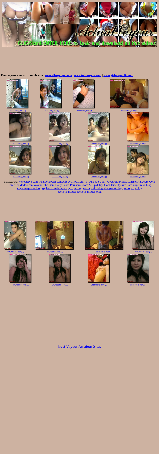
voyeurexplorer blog (29, 188)
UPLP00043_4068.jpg (21, 285)
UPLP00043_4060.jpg (21, 177)
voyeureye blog (142, 185)
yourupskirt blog (93, 188)
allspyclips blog (72, 188)
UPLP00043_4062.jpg (99, 177)
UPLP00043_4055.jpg (129, 111)
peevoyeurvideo (66, 191)
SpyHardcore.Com (144, 181)
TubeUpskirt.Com (121, 185)
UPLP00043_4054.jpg (84, 111)
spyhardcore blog (52, 188)
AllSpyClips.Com (72, 181)
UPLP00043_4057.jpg (60, 144)
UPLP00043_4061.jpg (60, 177)
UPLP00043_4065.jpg (55, 252)
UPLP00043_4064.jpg (15, 252)
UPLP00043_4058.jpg (99, 144)
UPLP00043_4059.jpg (138, 144)
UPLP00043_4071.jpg (138, 285)
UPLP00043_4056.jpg (21, 144)
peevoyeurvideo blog (89, 191)
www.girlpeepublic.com (118, 75)
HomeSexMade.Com (20, 185)
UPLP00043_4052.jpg (18, 111)
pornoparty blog (132, 188)
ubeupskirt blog (113, 188)
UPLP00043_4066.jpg (104, 252)
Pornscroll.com (79, 185)
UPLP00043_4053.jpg (51, 111)
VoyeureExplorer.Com (119, 181)
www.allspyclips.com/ (58, 75)
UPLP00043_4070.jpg (99, 285)
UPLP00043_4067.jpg (143, 252)
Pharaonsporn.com (50, 181)
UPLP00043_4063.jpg (138, 177)
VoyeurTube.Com (94, 181)
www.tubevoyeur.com (87, 75)
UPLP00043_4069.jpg (60, 285)
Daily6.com (62, 185)
